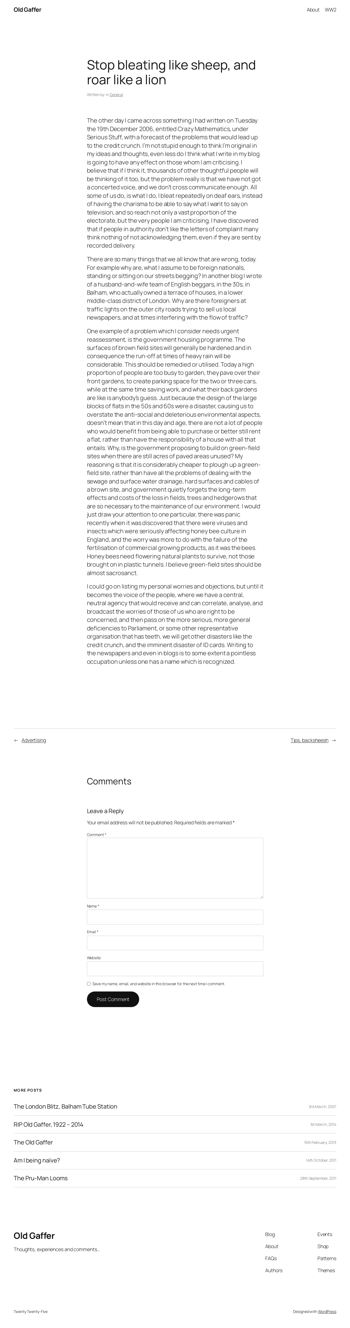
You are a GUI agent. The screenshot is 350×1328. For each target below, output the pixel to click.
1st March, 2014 (323, 1124)
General (116, 94)
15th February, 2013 (320, 1142)
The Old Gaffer (33, 1142)
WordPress (327, 1311)
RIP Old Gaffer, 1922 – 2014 (48, 1124)
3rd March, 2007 (323, 1106)
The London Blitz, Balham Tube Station (65, 1106)
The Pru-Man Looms (41, 1178)
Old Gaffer (27, 9)
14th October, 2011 (321, 1160)
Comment (96, 834)
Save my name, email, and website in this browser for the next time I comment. (158, 983)
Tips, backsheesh (309, 740)
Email (92, 931)
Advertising (34, 740)
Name (93, 906)
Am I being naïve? (37, 1160)
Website (94, 957)
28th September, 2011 (318, 1178)
